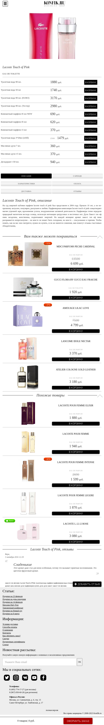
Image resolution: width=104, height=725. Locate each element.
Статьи (5, 644)
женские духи (19, 586)
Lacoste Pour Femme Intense (75, 462)
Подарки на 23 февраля (12, 596)
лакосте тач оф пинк (12, 583)
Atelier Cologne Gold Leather (76, 369)
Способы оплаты (10, 627)
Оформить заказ (78, 721)
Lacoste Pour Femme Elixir (75, 405)
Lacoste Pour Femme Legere (76, 495)
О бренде (77, 176)
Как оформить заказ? (11, 636)
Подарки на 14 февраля (12, 602)
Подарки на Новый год (12, 611)
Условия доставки (10, 624)
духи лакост (48, 586)
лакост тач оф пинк (60, 586)
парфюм (50, 583)
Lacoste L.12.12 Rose (75, 524)
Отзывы (77, 191)
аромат (7, 586)
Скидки (6, 638)
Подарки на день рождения (14, 599)
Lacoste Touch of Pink (27, 583)
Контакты (7, 633)
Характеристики (26, 184)
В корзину (90, 82)
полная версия (52, 710)
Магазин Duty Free (11, 605)
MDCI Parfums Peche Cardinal (76, 246)
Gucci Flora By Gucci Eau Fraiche (75, 279)
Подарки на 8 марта (11, 613)
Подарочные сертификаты (14, 642)
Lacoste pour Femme (75, 434)
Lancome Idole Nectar (75, 341)
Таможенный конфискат (13, 608)
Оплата (77, 184)
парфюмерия (29, 586)
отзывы (70, 583)
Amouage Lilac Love (75, 308)
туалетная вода (41, 583)
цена (12, 586)
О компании (8, 630)
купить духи (38, 586)
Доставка (26, 191)
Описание (26, 176)
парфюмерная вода (60, 583)
